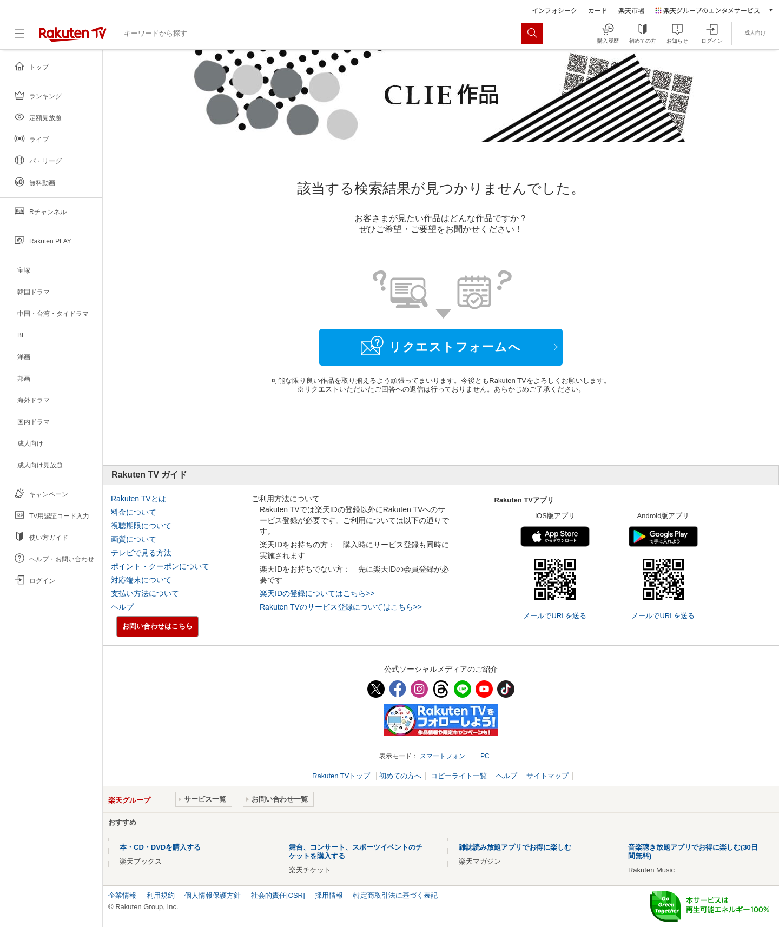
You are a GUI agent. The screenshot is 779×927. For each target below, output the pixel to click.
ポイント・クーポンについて (160, 566)
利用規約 (161, 895)
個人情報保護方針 (212, 895)
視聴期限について (141, 525)
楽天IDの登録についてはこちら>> (317, 593)
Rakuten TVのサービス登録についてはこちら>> (341, 606)
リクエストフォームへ (441, 345)
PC (485, 756)
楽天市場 (631, 10)
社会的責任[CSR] (278, 895)
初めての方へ (400, 776)
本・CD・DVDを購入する (160, 847)
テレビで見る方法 (141, 552)
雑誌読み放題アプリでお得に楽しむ (515, 847)
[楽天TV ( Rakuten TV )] (73, 38)
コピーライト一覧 (459, 776)
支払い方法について (145, 593)
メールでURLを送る (554, 616)
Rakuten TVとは (138, 498)
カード (598, 10)
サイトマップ (547, 776)
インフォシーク (554, 10)
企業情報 (122, 895)
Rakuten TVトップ (342, 776)
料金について (133, 512)
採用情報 (329, 895)
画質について (133, 539)
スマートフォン (442, 756)
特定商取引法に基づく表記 (395, 895)
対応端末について (141, 579)
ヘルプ (122, 606)
